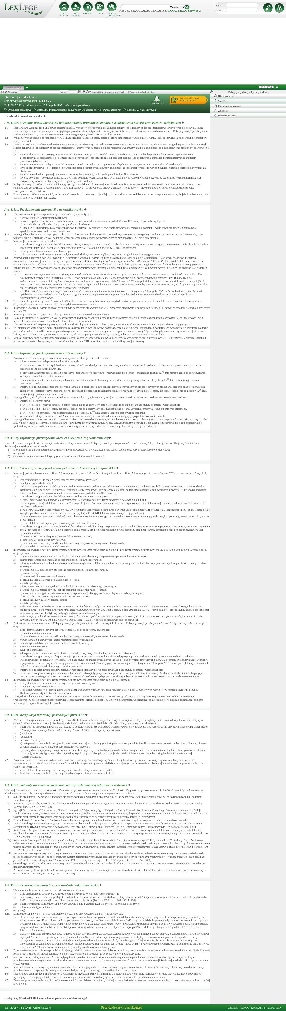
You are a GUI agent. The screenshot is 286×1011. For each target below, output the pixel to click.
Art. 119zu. (51, 885)
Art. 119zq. (56, 438)
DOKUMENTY (88, 14)
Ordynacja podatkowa (20, 97)
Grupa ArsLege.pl (42, 1007)
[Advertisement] (143, 51)
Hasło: (218, 10)
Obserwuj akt (157, 100)
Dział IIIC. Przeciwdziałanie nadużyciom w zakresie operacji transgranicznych (77, 109)
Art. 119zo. (44, 209)
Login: (218, 5)
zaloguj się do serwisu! (183, 10)
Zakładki (221, 110)
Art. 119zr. (60, 468)
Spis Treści (221, 100)
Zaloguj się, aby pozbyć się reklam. (248, 92)
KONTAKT (257, 1007)
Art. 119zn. (93, 122)
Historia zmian (224, 95)
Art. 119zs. (44, 715)
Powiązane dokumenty (228, 105)
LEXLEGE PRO (146, 92)
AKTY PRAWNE (76, 15)
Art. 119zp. (44, 353)
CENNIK (100, 14)
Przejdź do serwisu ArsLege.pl (121, 1007)
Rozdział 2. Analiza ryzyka (140, 109)
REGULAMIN (274, 1007)
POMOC (244, 1007)
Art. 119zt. (66, 785)
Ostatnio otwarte (225, 115)
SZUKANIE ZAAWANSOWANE (112, 15)
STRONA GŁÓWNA (64, 15)
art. (174, 131)
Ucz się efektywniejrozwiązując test (189, 99)
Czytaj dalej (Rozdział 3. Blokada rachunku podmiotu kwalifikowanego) (45, 998)
